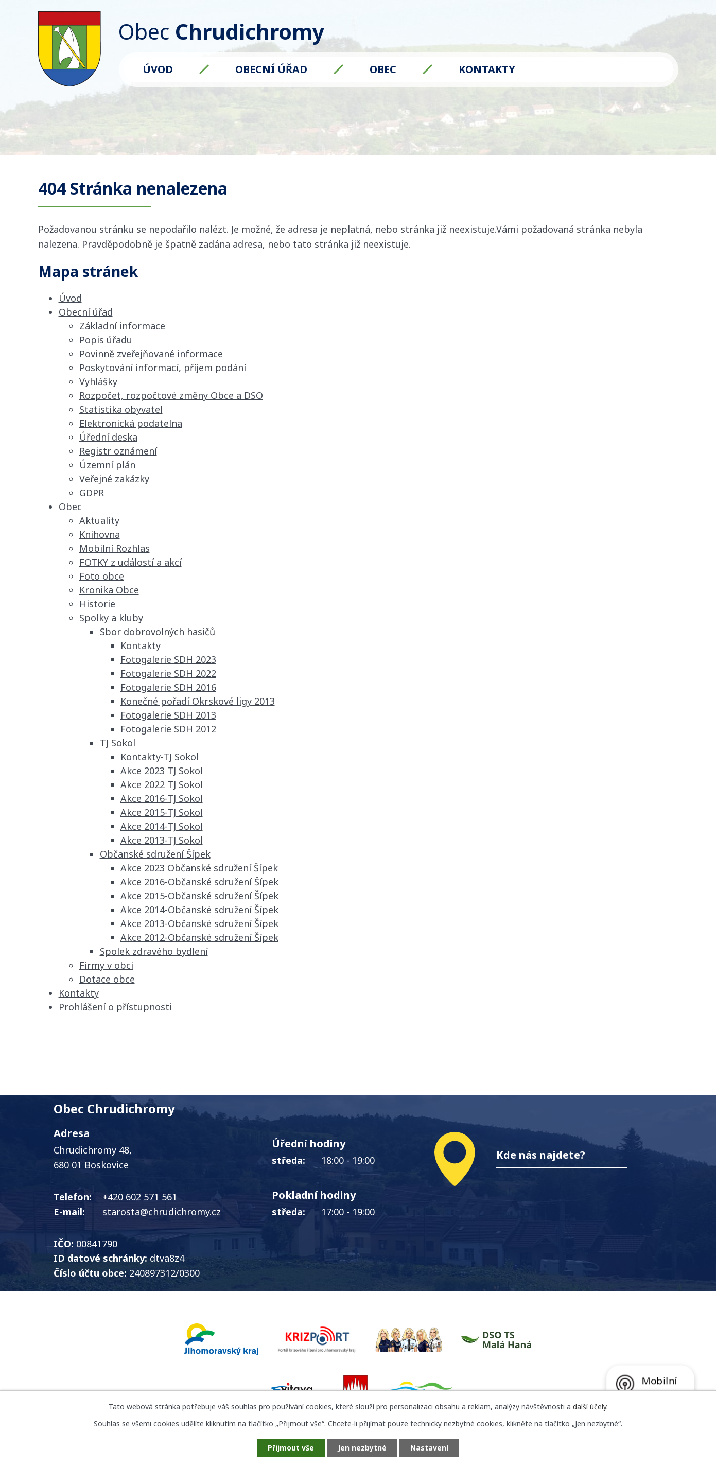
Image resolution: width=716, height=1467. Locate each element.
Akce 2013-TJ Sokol (161, 840)
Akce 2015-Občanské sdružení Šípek (199, 895)
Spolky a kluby (111, 618)
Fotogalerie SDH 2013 (168, 715)
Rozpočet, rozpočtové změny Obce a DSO (171, 395)
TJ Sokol (117, 743)
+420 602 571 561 (139, 1197)
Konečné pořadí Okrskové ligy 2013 (197, 701)
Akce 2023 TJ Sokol (161, 770)
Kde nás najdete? (540, 1155)
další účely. (590, 1406)
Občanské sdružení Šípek (155, 854)
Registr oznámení (118, 451)
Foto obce (101, 576)
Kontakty (487, 69)
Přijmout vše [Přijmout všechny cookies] (291, 1448)
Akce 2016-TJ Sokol (161, 798)
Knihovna (99, 534)
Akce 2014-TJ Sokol (161, 826)
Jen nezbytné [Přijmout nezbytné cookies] (362, 1448)
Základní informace (122, 326)
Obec (383, 69)
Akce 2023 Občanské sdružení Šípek (199, 868)
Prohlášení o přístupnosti (115, 1007)
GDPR (91, 492)
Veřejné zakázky (114, 479)
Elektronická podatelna (130, 423)
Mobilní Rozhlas (114, 548)
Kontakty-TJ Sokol (159, 756)
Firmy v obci (106, 965)
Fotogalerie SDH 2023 (168, 659)
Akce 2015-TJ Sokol (161, 812)
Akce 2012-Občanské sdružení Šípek (199, 937)
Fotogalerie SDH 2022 (168, 673)
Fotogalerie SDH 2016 (168, 687)
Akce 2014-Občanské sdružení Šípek (199, 909)
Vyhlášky (98, 381)
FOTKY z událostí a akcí (130, 562)
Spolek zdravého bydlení (154, 951)
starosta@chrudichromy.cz (161, 1212)
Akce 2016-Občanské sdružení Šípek (199, 882)
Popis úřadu (105, 340)
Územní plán (107, 465)
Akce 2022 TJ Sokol (161, 784)
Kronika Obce (109, 590)
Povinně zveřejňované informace (151, 353)
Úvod (158, 69)
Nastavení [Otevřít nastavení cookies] (429, 1448)
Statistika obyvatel (121, 409)
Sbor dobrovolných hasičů (157, 631)
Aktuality (99, 520)
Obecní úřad (271, 69)
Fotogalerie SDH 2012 (168, 729)
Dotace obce (107, 979)
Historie (97, 604)
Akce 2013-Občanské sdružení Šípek (199, 923)
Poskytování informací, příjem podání (162, 367)
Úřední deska (108, 437)
